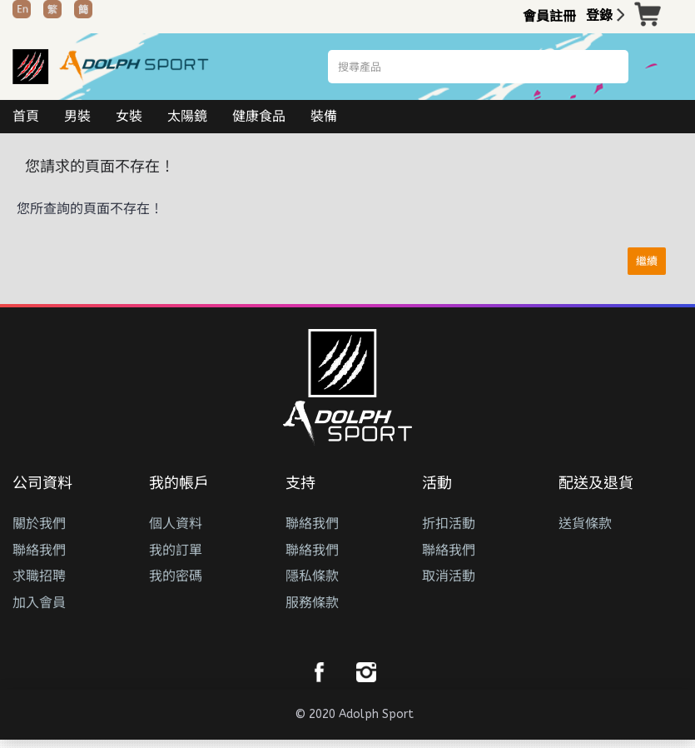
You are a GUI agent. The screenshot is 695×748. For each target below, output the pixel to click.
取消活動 (448, 576)
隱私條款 (312, 576)
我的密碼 (175, 576)
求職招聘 (39, 576)
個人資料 (175, 523)
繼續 (647, 261)
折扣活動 (448, 523)
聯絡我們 (39, 550)
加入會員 (39, 603)
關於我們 (39, 523)
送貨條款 (585, 523)
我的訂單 (175, 550)
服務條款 (312, 603)
